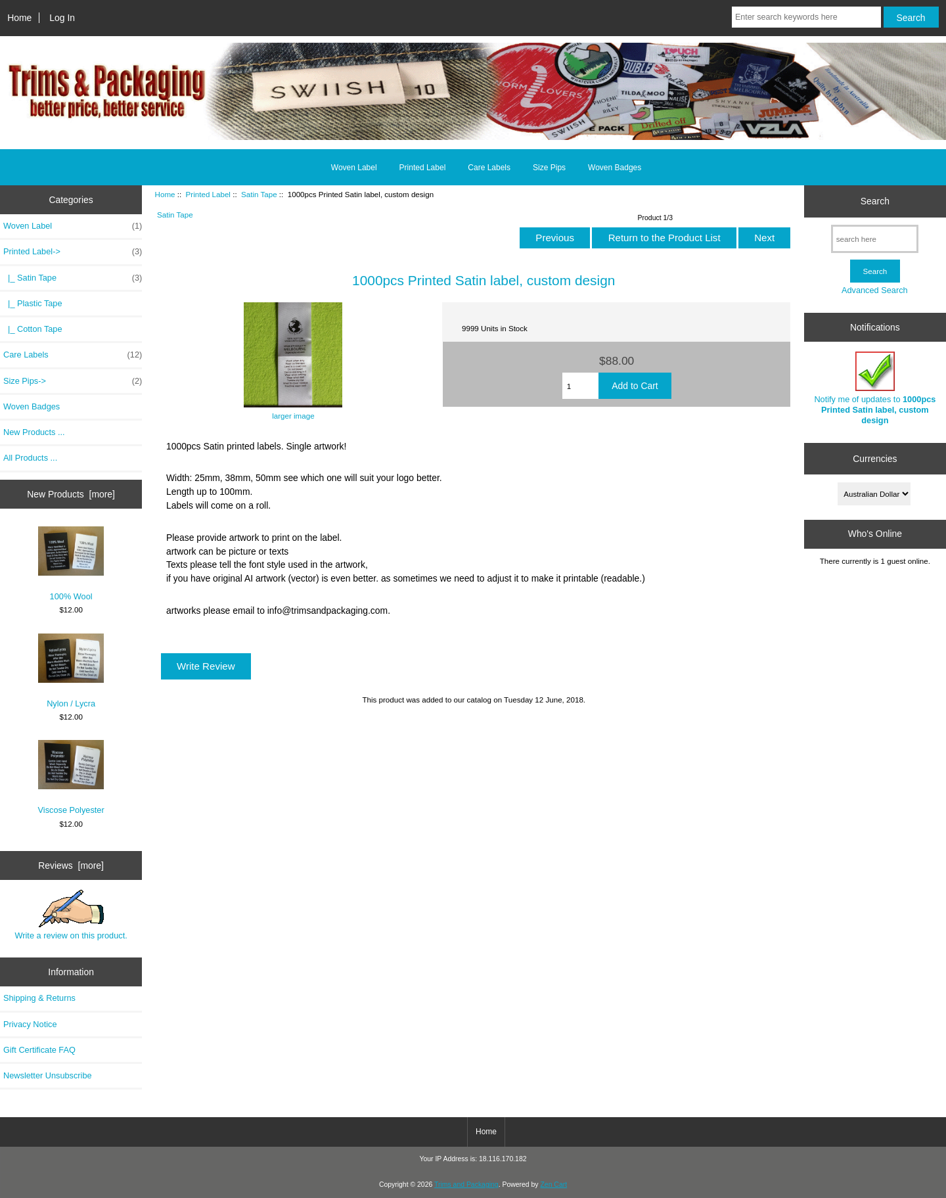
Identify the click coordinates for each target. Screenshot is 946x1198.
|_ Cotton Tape (32, 329)
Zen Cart (553, 1184)
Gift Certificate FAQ (39, 1050)
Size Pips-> (72, 381)
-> (72, 251)
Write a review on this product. (70, 915)
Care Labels (489, 167)
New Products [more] (71, 494)
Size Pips (549, 167)
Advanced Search (875, 290)
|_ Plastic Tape (32, 303)
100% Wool (71, 563)
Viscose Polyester (71, 777)
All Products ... (30, 458)
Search (875, 201)
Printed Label (208, 194)
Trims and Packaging (466, 1184)
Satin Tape (259, 194)
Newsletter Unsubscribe (47, 1075)
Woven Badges (614, 167)
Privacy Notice (29, 1024)
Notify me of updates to (874, 388)
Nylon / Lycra (71, 671)
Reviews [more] (71, 865)
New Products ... (34, 432)
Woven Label (354, 167)
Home (19, 17)
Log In (62, 17)
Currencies (875, 458)
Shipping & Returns (39, 998)
